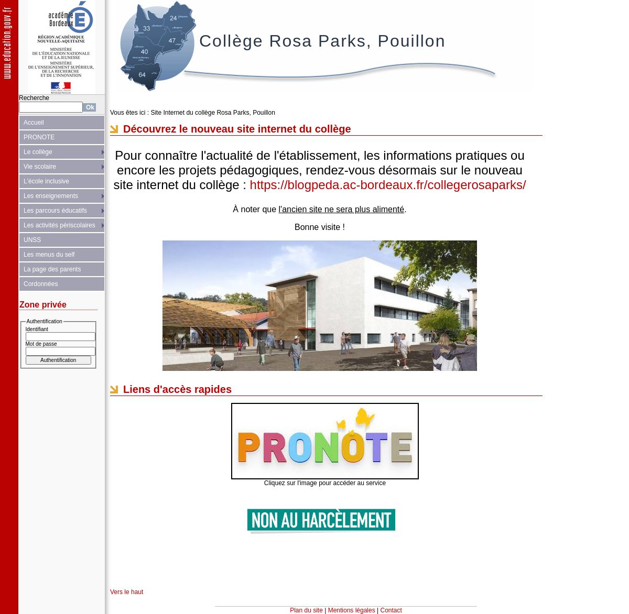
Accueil (34, 122)
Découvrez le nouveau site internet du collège (237, 129)
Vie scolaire (40, 166)
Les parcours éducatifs (55, 210)
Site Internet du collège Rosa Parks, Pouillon (212, 112)
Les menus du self (49, 254)
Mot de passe (41, 344)
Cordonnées (41, 284)
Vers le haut (126, 592)
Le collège (38, 152)
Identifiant (37, 329)
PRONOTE (39, 137)
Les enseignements (51, 196)
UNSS (32, 240)
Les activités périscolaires (59, 225)
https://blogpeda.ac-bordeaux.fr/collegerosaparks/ (388, 185)
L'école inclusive (46, 181)
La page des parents (52, 269)
